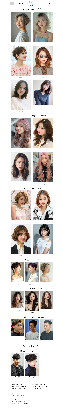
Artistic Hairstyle (30, 260)
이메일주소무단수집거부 (27, 395)
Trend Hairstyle (30, 288)
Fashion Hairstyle (30, 188)
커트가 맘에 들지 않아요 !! (40, 389)
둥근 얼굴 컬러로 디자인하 (40, 384)
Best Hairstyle (31, 115)
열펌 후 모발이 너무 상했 (40, 387)
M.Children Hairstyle (28, 351)
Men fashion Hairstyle (28, 317)
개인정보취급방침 (19, 395)
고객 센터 (13, 393)
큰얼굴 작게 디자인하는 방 (19, 387)
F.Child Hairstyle (28, 346)
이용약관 (13, 395)
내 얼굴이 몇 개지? (17, 384)
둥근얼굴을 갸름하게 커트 (18, 389)
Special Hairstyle (30, 9)
